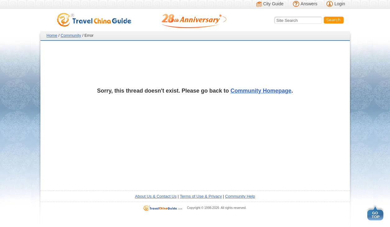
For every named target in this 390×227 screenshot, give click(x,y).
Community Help (240, 196)
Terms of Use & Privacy (201, 196)
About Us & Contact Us (156, 196)
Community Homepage (260, 91)
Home (52, 35)
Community (71, 35)
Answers (309, 3)
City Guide (273, 3)
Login (339, 3)
